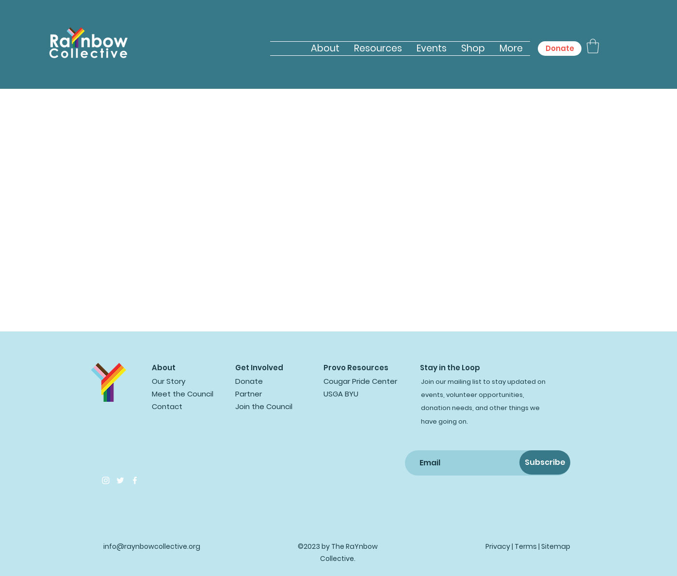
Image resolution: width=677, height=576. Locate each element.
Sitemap (555, 546)
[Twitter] (120, 480)
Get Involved (259, 367)
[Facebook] (135, 480)
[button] (593, 46)
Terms (526, 546)
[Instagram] (106, 480)
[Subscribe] (544, 462)
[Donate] (559, 48)
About (164, 367)
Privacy (497, 546)
